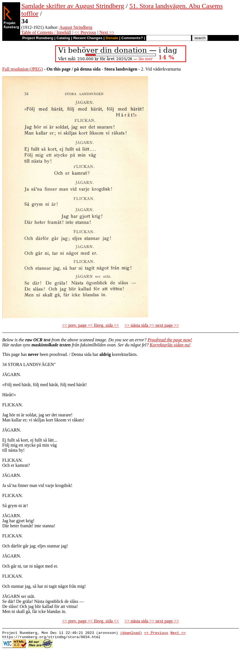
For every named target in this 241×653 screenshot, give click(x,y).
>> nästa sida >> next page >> (152, 325)
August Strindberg (75, 27)
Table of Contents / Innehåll (46, 32)
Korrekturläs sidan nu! (170, 344)
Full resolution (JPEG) (22, 69)
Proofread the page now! (170, 339)
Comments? (132, 38)
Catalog (63, 38)
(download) (131, 633)
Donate (112, 38)
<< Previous (85, 32)
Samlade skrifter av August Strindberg (72, 6)
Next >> (106, 32)
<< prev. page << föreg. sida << (90, 325)
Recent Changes (87, 38)
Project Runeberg (37, 38)
